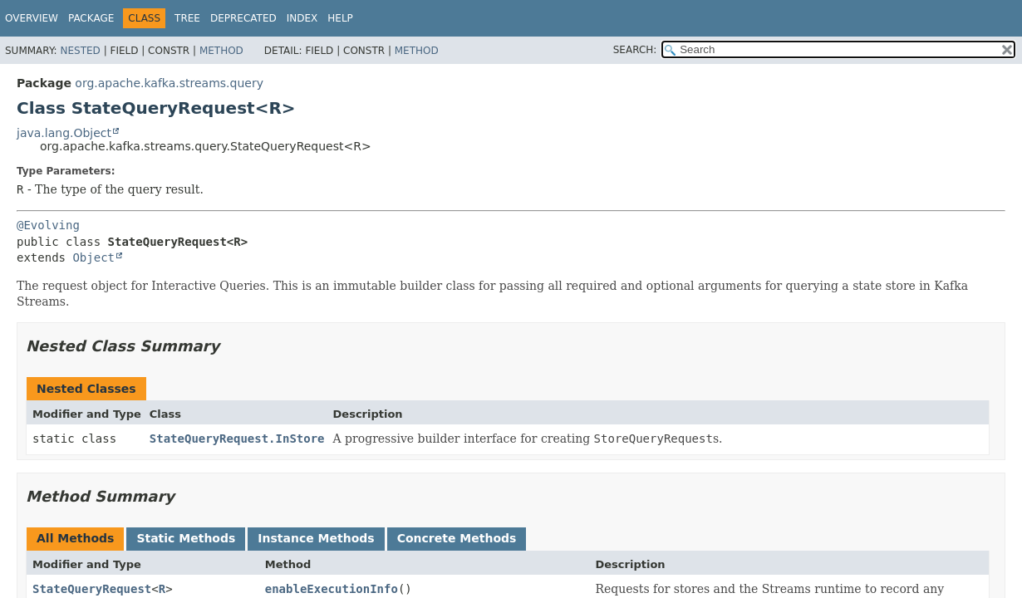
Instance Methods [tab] (316, 538)
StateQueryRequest (91, 589)
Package (91, 18)
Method (221, 50)
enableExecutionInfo (331, 589)
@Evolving (48, 225)
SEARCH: (635, 50)
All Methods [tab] (75, 538)
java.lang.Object (64, 133)
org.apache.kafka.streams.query (169, 83)
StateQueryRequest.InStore (237, 438)
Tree (187, 18)
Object (93, 257)
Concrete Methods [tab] (457, 538)
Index (302, 18)
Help (340, 18)
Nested (80, 50)
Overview (31, 18)
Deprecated (243, 18)
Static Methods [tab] (185, 538)
